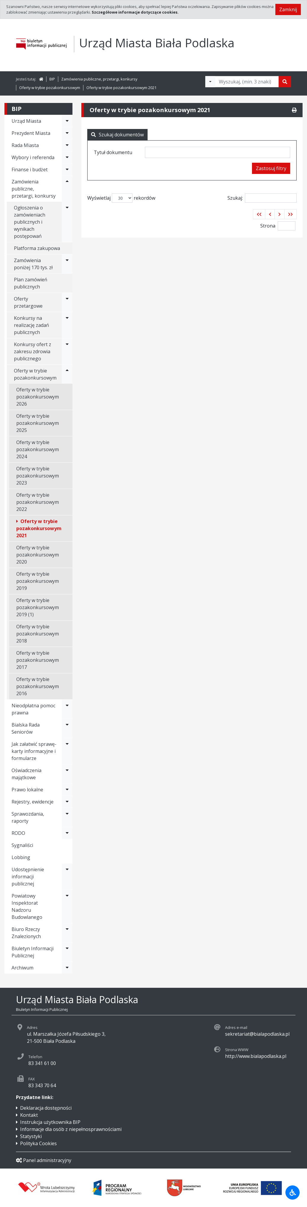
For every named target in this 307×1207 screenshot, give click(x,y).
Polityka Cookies (38, 1143)
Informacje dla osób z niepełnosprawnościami (71, 1129)
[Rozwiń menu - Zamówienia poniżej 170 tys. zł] (67, 263)
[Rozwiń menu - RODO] (67, 833)
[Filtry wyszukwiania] (210, 81)
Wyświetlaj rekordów (121, 198)
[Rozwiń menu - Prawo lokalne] (67, 789)
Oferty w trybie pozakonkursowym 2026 (37, 396)
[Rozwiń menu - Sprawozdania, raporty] (67, 817)
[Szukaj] (285, 81)
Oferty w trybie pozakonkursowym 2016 (37, 686)
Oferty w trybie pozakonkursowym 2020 (37, 554)
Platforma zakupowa (37, 248)
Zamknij (288, 9)
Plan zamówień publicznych (30, 283)
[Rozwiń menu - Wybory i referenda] (67, 157)
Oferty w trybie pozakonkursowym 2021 (121, 87)
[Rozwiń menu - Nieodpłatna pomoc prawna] (67, 709)
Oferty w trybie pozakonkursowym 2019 (37, 581)
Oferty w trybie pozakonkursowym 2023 (37, 475)
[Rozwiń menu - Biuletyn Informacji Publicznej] (67, 952)
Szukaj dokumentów (117, 134)
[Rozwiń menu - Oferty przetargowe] (67, 302)
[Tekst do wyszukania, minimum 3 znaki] (247, 81)
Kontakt (29, 1115)
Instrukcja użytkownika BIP (50, 1122)
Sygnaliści (22, 845)
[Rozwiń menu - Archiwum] (67, 968)
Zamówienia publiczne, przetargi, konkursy (99, 79)
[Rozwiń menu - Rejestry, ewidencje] (67, 802)
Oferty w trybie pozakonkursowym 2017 (37, 660)
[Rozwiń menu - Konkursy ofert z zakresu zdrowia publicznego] (67, 351)
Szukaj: (262, 198)
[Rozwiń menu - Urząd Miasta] (67, 121)
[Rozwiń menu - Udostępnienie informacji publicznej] (67, 877)
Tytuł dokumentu (113, 152)
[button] (259, 214)
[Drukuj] (294, 110)
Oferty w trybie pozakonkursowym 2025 (37, 423)
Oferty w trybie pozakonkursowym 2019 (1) (37, 607)
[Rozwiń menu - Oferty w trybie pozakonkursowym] (67, 374)
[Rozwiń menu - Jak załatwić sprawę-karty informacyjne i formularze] (67, 751)
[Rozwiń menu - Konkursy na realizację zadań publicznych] (67, 325)
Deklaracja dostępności (46, 1108)
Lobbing (21, 857)
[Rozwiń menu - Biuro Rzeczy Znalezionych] (67, 932)
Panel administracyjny (43, 1160)
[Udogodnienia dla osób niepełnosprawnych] (292, 1192)
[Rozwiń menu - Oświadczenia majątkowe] (67, 773)
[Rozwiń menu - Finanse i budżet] (67, 169)
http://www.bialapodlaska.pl (255, 1056)
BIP (52, 79)
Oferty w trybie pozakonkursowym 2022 (37, 502)
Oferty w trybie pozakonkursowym (49, 87)
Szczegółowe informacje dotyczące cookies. (135, 12)
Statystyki (31, 1136)
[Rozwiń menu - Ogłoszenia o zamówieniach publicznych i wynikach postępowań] (67, 222)
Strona (267, 225)
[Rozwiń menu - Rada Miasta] (67, 145)
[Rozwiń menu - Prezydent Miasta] (67, 133)
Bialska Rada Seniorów (26, 728)
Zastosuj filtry (271, 168)
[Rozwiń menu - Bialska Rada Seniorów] (67, 728)
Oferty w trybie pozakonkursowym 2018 (37, 633)
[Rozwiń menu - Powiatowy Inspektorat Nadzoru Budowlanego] (67, 906)
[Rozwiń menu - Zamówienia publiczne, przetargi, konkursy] (67, 189)
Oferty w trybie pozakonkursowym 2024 (37, 449)
